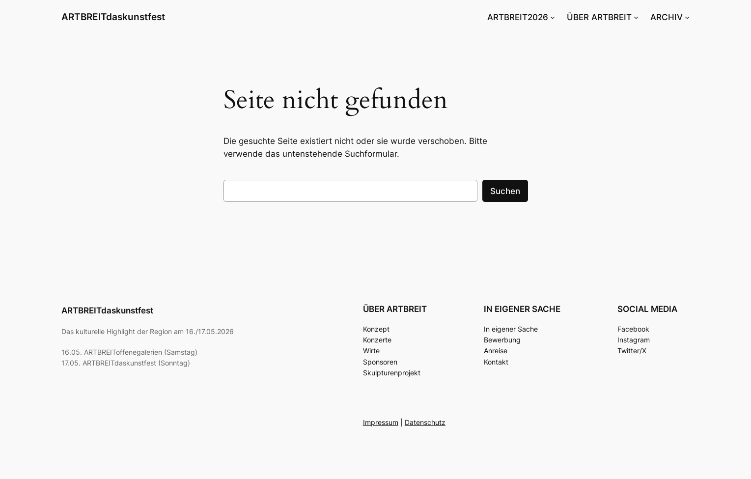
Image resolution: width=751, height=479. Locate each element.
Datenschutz (425, 422)
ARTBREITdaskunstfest (113, 17)
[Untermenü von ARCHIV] (687, 17)
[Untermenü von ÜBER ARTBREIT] (636, 17)
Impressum (380, 422)
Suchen (505, 191)
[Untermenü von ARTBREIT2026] (552, 17)
